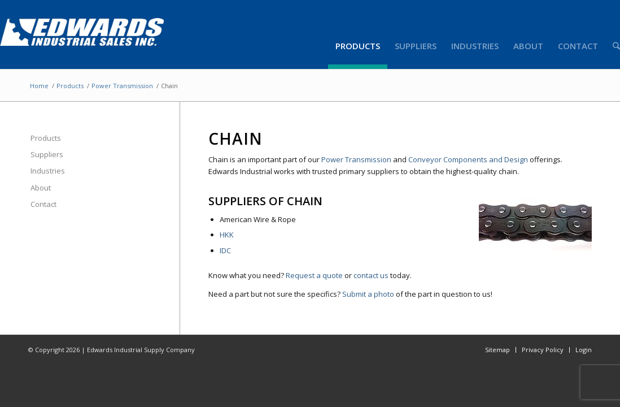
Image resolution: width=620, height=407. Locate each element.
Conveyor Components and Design (468, 159)
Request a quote (314, 275)
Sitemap (497, 349)
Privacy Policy (543, 349)
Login (583, 349)
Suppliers (46, 154)
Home (39, 85)
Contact (43, 204)
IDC (225, 250)
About (40, 188)
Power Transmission (122, 85)
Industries (47, 171)
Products (70, 85)
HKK (227, 235)
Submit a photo (368, 294)
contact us (370, 275)
